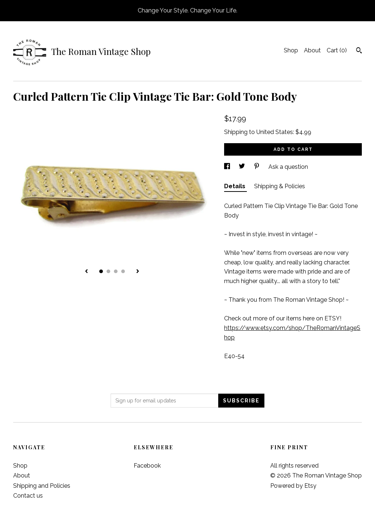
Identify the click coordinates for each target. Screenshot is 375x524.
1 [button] (101, 271)
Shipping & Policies (279, 186)
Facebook (147, 465)
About (312, 50)
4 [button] (123, 271)
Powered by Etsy (293, 485)
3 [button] (116, 271)
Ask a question (288, 166)
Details (235, 186)
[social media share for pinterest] (257, 166)
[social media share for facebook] (227, 166)
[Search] (359, 51)
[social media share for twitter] (242, 166)
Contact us (28, 495)
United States (274, 132)
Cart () (337, 50)
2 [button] (108, 271)
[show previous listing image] (86, 271)
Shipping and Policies (41, 485)
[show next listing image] (138, 271)
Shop (291, 50)
